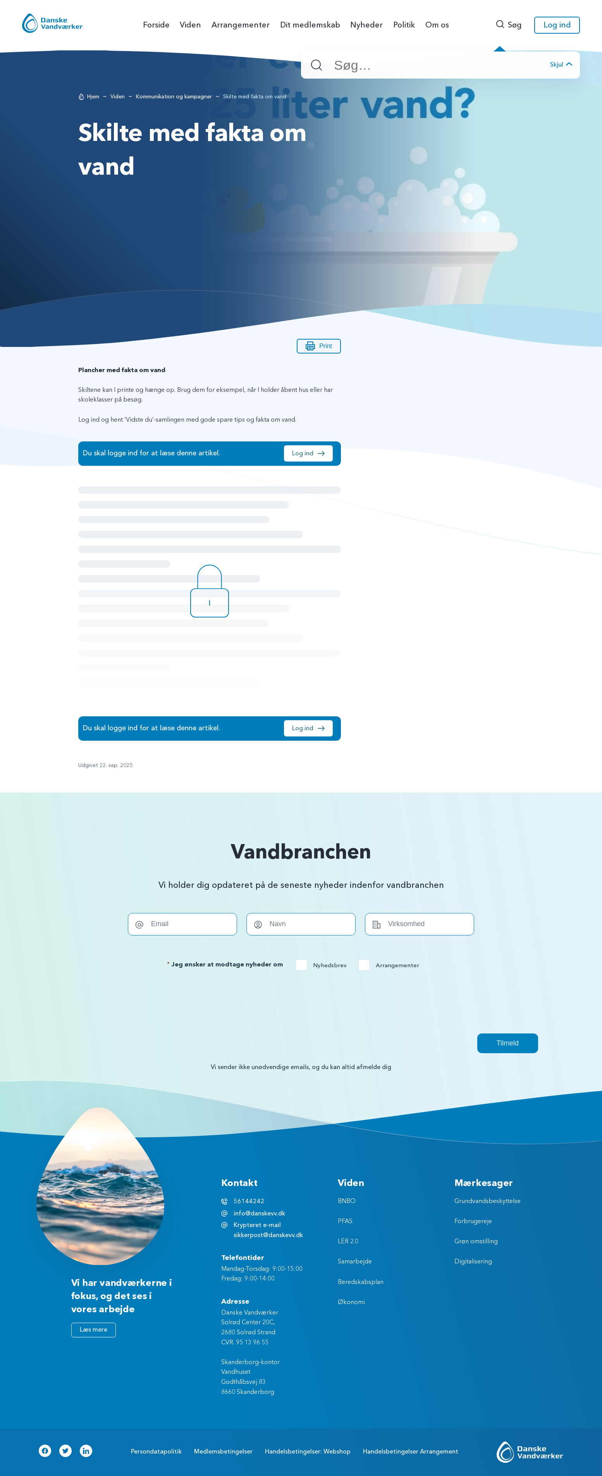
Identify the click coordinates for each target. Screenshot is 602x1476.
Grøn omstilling (476, 1242)
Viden (117, 96)
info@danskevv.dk (259, 1213)
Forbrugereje (473, 1222)
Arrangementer (391, 965)
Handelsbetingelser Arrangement (410, 1451)
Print (319, 346)
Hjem (93, 96)
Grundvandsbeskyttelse (487, 1201)
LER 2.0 (348, 1242)
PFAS (345, 1222)
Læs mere (93, 1329)
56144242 (249, 1201)
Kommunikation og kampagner (174, 96)
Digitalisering (473, 1262)
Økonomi (351, 1302)
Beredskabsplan (361, 1282)
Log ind (557, 25)
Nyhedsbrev (323, 965)
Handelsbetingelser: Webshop (308, 1451)
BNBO (347, 1201)
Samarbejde (355, 1262)
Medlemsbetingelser (223, 1451)
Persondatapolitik (156, 1451)
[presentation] (301, 1002)
